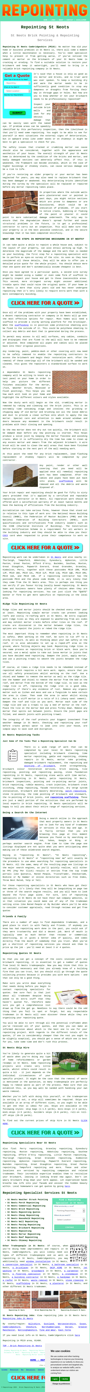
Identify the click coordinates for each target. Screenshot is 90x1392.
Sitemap (4, 1370)
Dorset (69, 1327)
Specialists (30, 1370)
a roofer (8, 1280)
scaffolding (22, 325)
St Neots (56, 557)
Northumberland (51, 1327)
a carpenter (71, 1271)
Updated (41, 1370)
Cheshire (31, 1327)
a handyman (63, 1277)
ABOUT (61, 20)
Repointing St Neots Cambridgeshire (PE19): (30, 47)
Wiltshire (34, 1324)
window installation (38, 1261)
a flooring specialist (26, 1274)
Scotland (49, 1324)
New (22, 1370)
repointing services (73, 807)
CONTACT (69, 20)
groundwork (38, 1271)
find (13, 1148)
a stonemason (70, 1274)
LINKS (53, 20)
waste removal (39, 1280)
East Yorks (64, 1330)
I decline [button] (65, 1379)
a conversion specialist (18, 1264)
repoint (44, 245)
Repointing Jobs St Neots (18, 1318)
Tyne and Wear (47, 1330)
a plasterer (57, 1283)
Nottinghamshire (27, 1330)
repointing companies (55, 1170)
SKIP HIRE (56, 1268)
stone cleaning (74, 1280)
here (67, 1186)
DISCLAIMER (81, 20)
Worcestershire (67, 1324)
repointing (28, 69)
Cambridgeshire (11, 1327)
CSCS (5, 535)
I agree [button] (55, 1379)
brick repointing (36, 803)
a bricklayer (20, 1268)
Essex (83, 1324)
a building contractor (25, 1277)
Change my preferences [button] (61, 1384)
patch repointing (75, 791)
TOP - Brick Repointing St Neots (22, 1346)
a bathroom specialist (65, 1264)
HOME (46, 20)
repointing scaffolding (64, 797)
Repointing (9, 557)
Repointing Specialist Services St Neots (40, 1193)
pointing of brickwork (39, 766)
